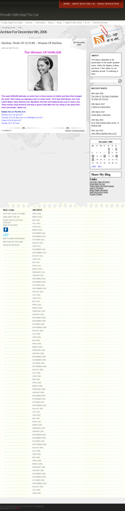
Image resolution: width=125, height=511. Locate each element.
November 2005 (39, 477)
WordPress (40, 506)
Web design (4, 508)
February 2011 (38, 272)
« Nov (93, 166)
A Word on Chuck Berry (100, 107)
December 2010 (39, 279)
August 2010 (37, 292)
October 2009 (38, 324)
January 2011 (38, 275)
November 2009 (39, 321)
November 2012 (39, 236)
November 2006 (39, 438)
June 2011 (36, 259)
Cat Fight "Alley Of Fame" (100, 182)
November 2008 (39, 360)
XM (19, 28)
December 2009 (39, 318)
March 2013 (37, 230)
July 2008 (36, 373)
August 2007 (37, 409)
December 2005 (39, 474)
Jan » (99, 166)
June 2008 (36, 376)
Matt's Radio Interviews (99, 190)
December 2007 (39, 396)
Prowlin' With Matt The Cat (19, 15)
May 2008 (36, 379)
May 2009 (36, 340)
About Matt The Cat (83, 4)
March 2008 (37, 386)
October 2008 (38, 363)
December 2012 (39, 233)
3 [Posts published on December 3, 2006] (116, 149)
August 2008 (37, 370)
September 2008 (39, 366)
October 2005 (38, 480)
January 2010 (38, 314)
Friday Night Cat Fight (12, 23)
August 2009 (37, 331)
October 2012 (38, 240)
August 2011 (37, 256)
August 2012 (37, 243)
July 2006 (36, 451)
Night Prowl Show (73, 23)
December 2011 (39, 249)
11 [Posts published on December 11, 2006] (93, 156)
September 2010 (39, 288)
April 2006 (36, 461)
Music (51, 23)
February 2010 (38, 311)
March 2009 (37, 347)
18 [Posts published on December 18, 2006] (93, 160)
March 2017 (37, 217)
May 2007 (36, 418)
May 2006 (36, 457)
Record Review (100, 23)
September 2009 (39, 327)
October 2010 (38, 285)
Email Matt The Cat (97, 184)
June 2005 (36, 493)
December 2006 (39, 435)
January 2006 (38, 470)
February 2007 (38, 428)
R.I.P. (87, 23)
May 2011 (36, 262)
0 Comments (6, 130)
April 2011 (36, 266)
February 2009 (38, 350)
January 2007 (38, 431)
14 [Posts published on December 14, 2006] (105, 156)
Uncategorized (8, 28)
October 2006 (38, 441)
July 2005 (36, 490)
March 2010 (37, 308)
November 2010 (39, 282)
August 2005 (37, 487)
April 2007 (36, 422)
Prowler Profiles (96, 194)
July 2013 (36, 223)
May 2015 (36, 220)
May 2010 (36, 301)
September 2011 (39, 253)
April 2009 (36, 344)
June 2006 (36, 454)
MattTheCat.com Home (99, 192)
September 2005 (39, 483)
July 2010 (36, 295)
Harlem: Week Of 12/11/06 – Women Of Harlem (31, 43)
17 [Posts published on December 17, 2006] (117, 156)
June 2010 (36, 298)
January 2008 (38, 392)
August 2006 (37, 448)
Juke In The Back (96, 188)
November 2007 (39, 399)
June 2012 (36, 246)
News (59, 23)
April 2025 (36, 214)
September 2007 (39, 405)
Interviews (40, 23)
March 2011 (37, 269)
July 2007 (36, 412)
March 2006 (37, 464)
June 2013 (36, 227)
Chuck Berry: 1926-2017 (101, 115)
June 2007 (36, 415)
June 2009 (36, 337)
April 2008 (36, 383)
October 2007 (38, 402)
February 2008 (38, 389)
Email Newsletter (108, 4)
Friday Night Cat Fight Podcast (102, 186)
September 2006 (39, 444)
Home (67, 4)
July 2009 (36, 334)
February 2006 (38, 467)
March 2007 (37, 425)
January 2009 (38, 353)
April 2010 (36, 305)
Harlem (29, 23)
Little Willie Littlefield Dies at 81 (103, 134)
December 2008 (39, 357)
